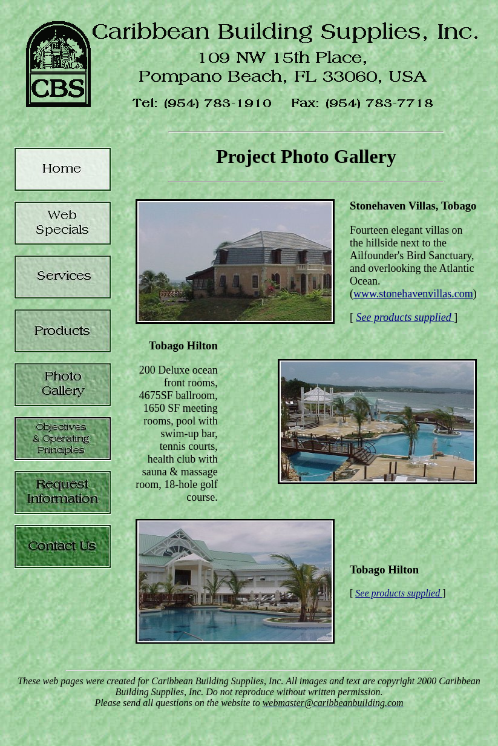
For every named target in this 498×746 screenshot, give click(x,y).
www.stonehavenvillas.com (413, 294)
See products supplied (405, 317)
